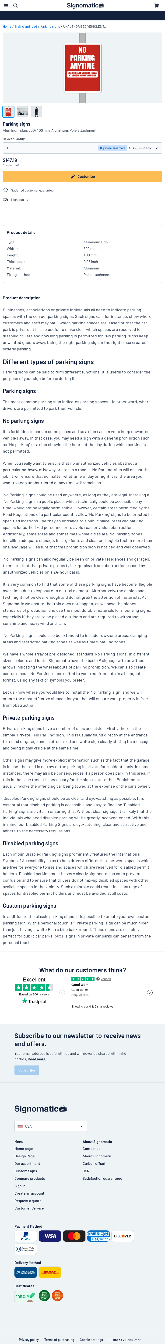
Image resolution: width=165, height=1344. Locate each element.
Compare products (29, 1178)
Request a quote (28, 1200)
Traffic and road (26, 26)
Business (115, 1340)
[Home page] (82, 1109)
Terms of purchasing (59, 1340)
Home (7, 26)
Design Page (24, 1156)
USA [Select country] (25, 1126)
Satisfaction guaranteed (102, 1178)
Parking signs (50, 26)
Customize (82, 176)
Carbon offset (94, 1163)
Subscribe (26, 1070)
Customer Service (29, 1208)
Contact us (91, 1148)
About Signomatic (97, 1156)
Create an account (29, 1193)
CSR (86, 1171)
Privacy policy (29, 1340)
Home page (23, 1148)
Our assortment (27, 1163)
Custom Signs (25, 1171)
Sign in (19, 1185)
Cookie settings (91, 1340)
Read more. (37, 1059)
